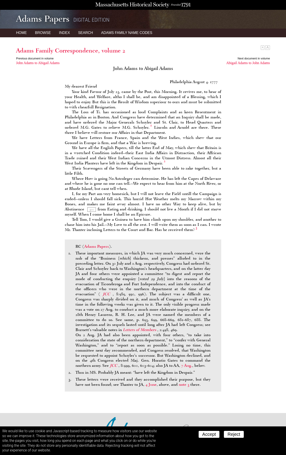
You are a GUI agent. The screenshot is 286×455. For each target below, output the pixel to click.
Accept (209, 434)
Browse (43, 33)
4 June (151, 384)
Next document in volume (254, 58)
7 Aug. (186, 365)
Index (64, 33)
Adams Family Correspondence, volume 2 (70, 50)
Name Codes (126, 33)
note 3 (184, 384)
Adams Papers (96, 246)
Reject (233, 434)
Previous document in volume (35, 58)
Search (85, 33)
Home (21, 33)
